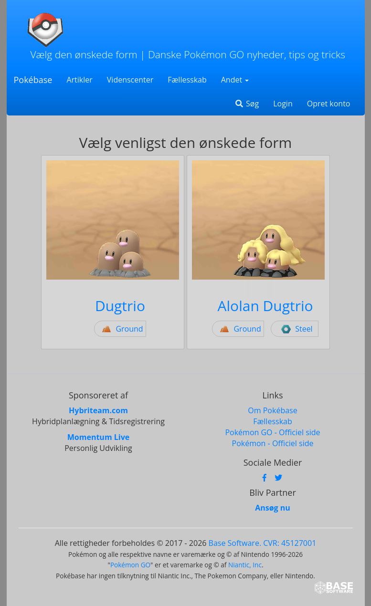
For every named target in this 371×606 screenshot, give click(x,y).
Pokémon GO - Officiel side (272, 432)
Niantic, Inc (245, 564)
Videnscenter (130, 79)
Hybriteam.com (98, 410)
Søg (246, 103)
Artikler (79, 79)
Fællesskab (187, 79)
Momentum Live (98, 437)
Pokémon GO (130, 564)
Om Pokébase (272, 410)
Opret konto (328, 103)
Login (283, 103)
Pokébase (33, 79)
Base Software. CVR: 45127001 (263, 543)
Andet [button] (235, 79)
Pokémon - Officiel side (273, 443)
